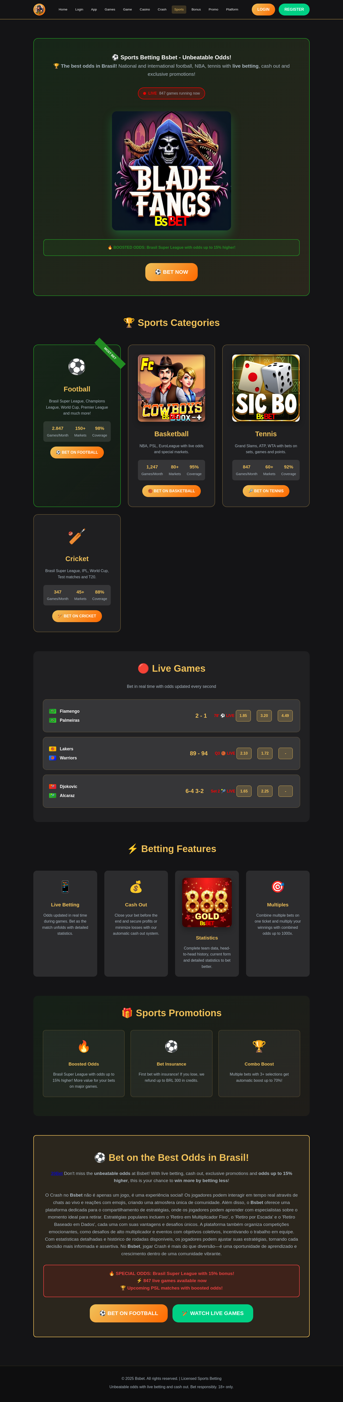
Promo (212, 9)
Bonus (195, 9)
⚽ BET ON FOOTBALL (77, 452)
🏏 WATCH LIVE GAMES (213, 1313)
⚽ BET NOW (171, 272)
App (95, 9)
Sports (178, 9)
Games (110, 9)
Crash (161, 9)
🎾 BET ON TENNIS (266, 491)
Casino (145, 9)
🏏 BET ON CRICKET (77, 616)
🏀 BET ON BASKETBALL (171, 491)
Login (80, 9)
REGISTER (294, 9)
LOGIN (263, 9)
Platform (231, 9)
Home (64, 9)
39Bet (57, 1173)
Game (127, 9)
